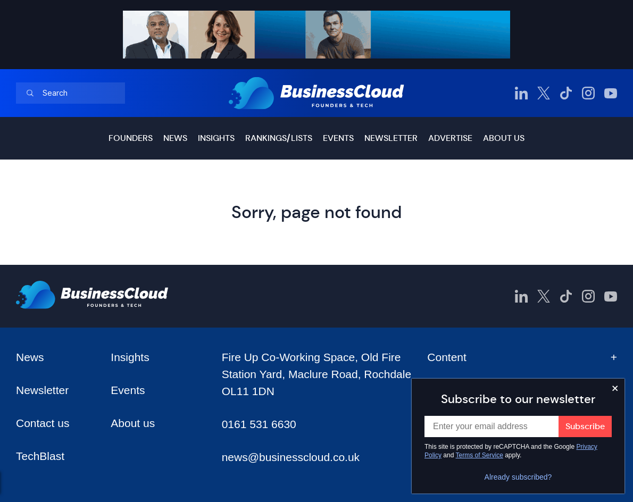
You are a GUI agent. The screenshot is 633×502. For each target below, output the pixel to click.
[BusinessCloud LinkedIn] (521, 93)
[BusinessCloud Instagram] (588, 93)
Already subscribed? (518, 477)
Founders (131, 138)
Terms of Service (479, 455)
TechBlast (40, 456)
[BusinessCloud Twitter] (543, 93)
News (175, 138)
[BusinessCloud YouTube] (610, 93)
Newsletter (391, 138)
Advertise (450, 138)
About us (503, 138)
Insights (216, 138)
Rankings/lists (278, 138)
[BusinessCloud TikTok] (566, 93)
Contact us (42, 423)
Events (338, 138)
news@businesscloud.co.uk (291, 457)
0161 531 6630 (259, 424)
